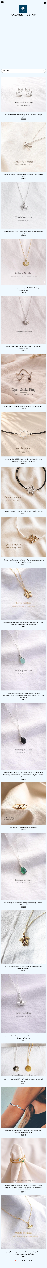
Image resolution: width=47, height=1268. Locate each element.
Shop (23, 1233)
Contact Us (23, 1242)
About (23, 1236)
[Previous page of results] (8, 1214)
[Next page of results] (38, 1214)
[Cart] (45, 2)
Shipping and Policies (23, 1239)
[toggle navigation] (2, 2)
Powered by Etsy (24, 1264)
